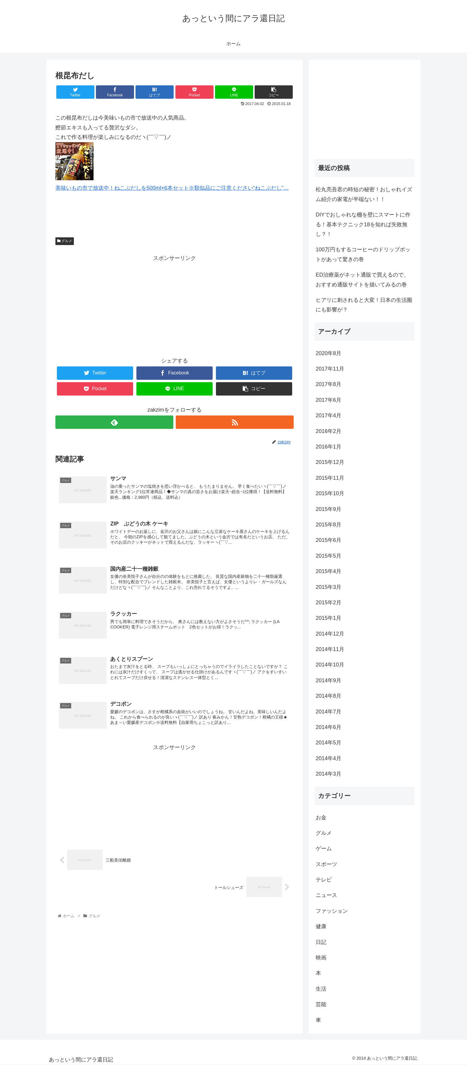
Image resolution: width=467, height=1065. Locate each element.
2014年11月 (330, 649)
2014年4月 (328, 758)
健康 (321, 926)
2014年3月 (328, 774)
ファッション (332, 911)
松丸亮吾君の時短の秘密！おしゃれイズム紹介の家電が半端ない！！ (364, 194)
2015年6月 (328, 540)
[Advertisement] (174, 304)
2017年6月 (328, 400)
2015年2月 (328, 603)
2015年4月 (328, 571)
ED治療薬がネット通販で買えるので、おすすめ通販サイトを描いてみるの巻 (362, 279)
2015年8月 (328, 525)
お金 (321, 818)
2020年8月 (328, 353)
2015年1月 (328, 618)
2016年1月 (328, 447)
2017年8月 (328, 384)
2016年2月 (328, 431)
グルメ (64, 241)
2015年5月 (328, 556)
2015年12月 (330, 462)
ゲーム (324, 848)
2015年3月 (328, 587)
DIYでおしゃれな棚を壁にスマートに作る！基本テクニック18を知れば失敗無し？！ (363, 224)
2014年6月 (328, 727)
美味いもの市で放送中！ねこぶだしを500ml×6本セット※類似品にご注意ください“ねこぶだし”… (172, 188)
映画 (321, 958)
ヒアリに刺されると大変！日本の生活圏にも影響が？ (364, 305)
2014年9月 (328, 680)
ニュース (326, 895)
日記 (321, 942)
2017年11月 (330, 369)
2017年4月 (328, 415)
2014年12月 (330, 634)
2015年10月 (330, 493)
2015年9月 (328, 509)
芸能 (321, 1004)
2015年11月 (330, 478)
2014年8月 (328, 696)
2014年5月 (328, 743)
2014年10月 (330, 665)
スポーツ (326, 864)
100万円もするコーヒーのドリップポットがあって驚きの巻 (363, 254)
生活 (321, 989)
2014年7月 (328, 712)
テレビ (324, 880)
